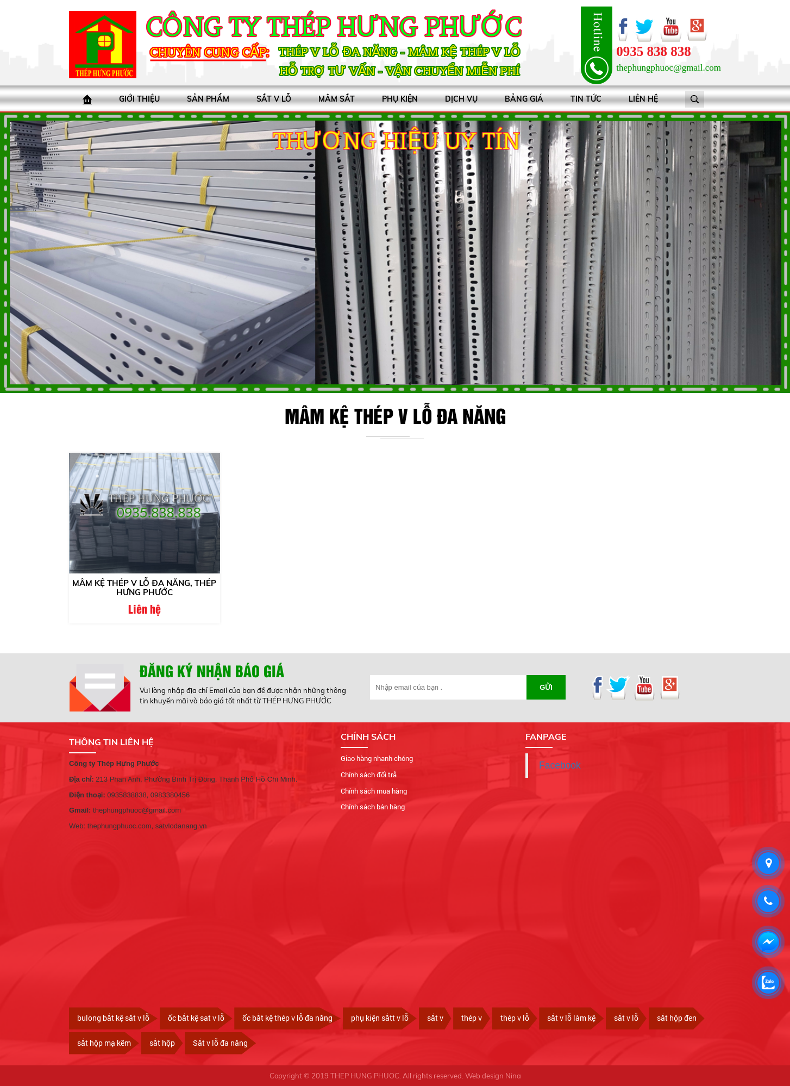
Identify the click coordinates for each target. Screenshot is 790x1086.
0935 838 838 (653, 51)
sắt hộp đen (677, 1018)
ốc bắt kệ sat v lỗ (196, 1018)
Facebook (560, 765)
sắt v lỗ (626, 1018)
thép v (471, 1018)
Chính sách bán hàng (373, 807)
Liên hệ (643, 99)
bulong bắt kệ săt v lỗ (113, 1018)
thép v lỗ (514, 1018)
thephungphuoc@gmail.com (668, 68)
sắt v (435, 1018)
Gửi (546, 687)
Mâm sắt (336, 99)
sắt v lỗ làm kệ (571, 1018)
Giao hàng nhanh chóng (377, 758)
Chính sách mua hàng (374, 790)
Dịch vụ (461, 99)
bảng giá (524, 99)
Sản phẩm (208, 99)
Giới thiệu (139, 99)
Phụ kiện (400, 99)
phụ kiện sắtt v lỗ (380, 1018)
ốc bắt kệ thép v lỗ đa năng (287, 1018)
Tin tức (585, 99)
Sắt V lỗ (273, 99)
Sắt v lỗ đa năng (220, 1043)
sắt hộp (162, 1043)
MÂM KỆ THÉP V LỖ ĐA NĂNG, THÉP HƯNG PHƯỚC (144, 587)
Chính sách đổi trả (369, 774)
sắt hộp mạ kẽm (104, 1043)
